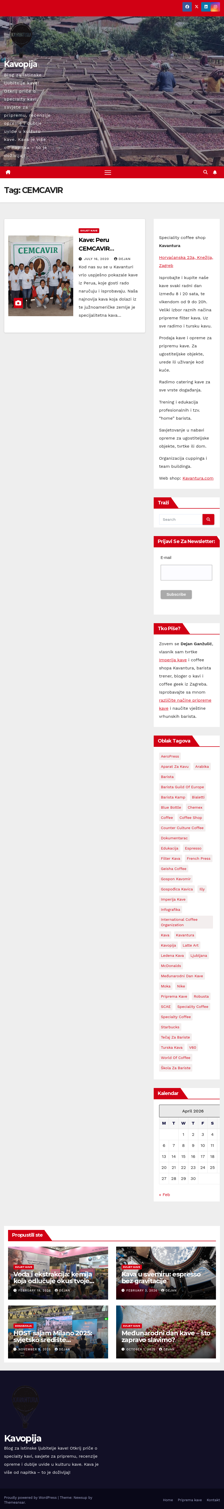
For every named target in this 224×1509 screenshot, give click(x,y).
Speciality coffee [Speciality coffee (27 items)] (192, 1007)
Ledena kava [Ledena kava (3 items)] (172, 956)
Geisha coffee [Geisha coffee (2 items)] (173, 869)
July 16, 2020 (97, 259)
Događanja (23, 1325)
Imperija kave (173, 659)
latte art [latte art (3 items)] (191, 945)
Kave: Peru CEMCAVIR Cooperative (96, 248)
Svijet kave (88, 230)
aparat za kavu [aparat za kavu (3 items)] (175, 767)
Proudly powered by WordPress (31, 1498)
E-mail (166, 558)
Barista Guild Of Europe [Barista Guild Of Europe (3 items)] (182, 787)
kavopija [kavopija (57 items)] (168, 945)
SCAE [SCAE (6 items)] (166, 1007)
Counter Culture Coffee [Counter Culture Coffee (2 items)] (182, 828)
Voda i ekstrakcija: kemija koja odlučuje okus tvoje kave (52, 1281)
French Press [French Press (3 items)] (198, 859)
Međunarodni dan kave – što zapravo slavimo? (166, 1336)
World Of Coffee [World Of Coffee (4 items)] (175, 1058)
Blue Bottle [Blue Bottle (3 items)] (171, 807)
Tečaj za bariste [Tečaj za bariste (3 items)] (175, 1037)
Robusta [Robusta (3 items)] (201, 996)
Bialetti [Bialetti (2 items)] (198, 797)
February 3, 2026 (142, 1291)
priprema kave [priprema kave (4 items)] (174, 996)
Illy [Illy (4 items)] (202, 889)
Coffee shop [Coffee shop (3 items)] (190, 818)
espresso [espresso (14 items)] (193, 848)
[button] (205, 172)
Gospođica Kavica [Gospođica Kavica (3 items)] (177, 889)
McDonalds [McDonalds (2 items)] (171, 966)
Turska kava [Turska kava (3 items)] (172, 1048)
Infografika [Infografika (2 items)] (170, 910)
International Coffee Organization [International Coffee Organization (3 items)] (179, 922)
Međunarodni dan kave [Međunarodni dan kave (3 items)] (182, 976)
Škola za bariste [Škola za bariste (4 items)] (176, 1068)
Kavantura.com (198, 478)
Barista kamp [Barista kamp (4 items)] (173, 797)
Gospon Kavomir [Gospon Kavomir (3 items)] (176, 879)
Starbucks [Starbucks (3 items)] (170, 1027)
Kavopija (20, 64)
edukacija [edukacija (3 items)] (169, 848)
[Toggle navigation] (107, 172)
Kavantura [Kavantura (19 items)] (185, 935)
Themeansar (14, 1502)
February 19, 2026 (35, 1291)
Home (168, 1500)
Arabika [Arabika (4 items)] (202, 767)
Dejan (122, 259)
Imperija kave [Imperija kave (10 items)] (173, 899)
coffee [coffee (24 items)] (167, 818)
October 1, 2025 (141, 1349)
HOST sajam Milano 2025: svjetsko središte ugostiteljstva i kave (52, 1339)
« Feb (164, 1194)
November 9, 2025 (35, 1349)
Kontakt (213, 1500)
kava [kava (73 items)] (165, 935)
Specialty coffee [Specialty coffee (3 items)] (176, 1017)
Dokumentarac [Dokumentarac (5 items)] (174, 838)
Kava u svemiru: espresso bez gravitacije (161, 1278)
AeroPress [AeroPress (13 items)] (170, 756)
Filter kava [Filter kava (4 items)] (170, 859)
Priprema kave (190, 1500)
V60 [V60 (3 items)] (192, 1048)
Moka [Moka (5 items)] (166, 986)
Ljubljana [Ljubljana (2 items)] (198, 956)
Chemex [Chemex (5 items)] (195, 807)
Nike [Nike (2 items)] (181, 986)
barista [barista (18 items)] (167, 777)
